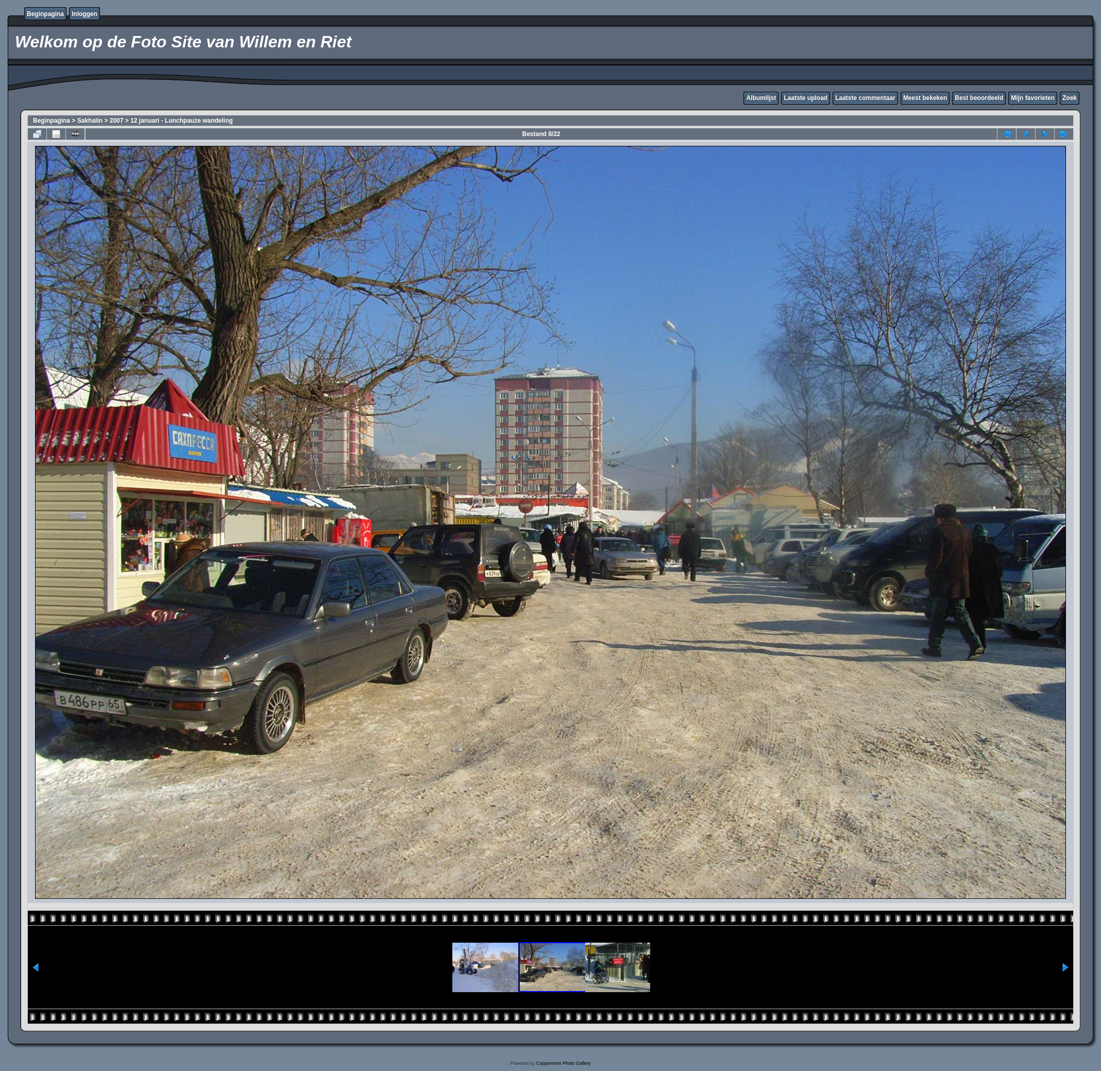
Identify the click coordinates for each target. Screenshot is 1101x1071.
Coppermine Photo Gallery (563, 1063)
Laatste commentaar (865, 98)
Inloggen (84, 14)
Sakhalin (90, 120)
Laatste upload (805, 98)
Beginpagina (45, 14)
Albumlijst (761, 98)
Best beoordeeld (979, 98)
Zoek (1069, 98)
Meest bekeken (925, 98)
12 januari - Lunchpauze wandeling (181, 120)
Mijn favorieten (1033, 98)
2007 (117, 120)
